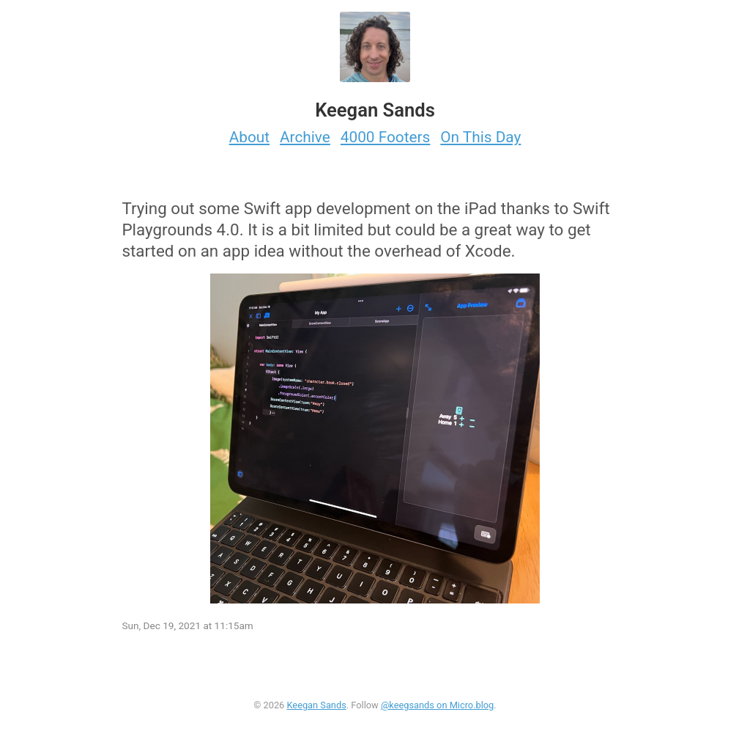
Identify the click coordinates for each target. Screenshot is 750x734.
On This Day (480, 137)
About (249, 137)
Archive (305, 137)
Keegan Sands (316, 705)
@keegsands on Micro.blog (437, 705)
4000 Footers (386, 137)
